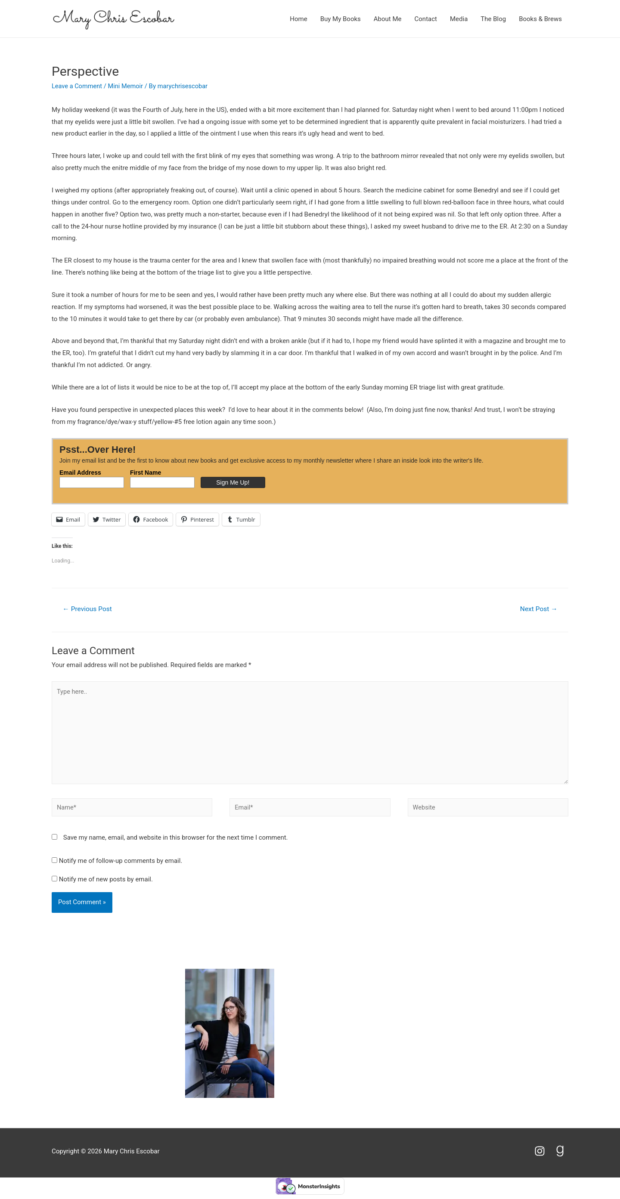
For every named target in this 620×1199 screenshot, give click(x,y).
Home (298, 19)
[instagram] (543, 1155)
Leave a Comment (78, 86)
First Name (145, 472)
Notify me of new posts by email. (106, 883)
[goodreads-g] (562, 1155)
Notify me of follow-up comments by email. (121, 864)
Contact (426, 19)
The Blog (493, 19)
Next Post (537, 609)
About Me (388, 19)
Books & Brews (540, 19)
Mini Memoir (127, 86)
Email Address (80, 472)
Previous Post (88, 609)
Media (459, 19)
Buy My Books (340, 19)
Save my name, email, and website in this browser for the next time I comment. (175, 841)
